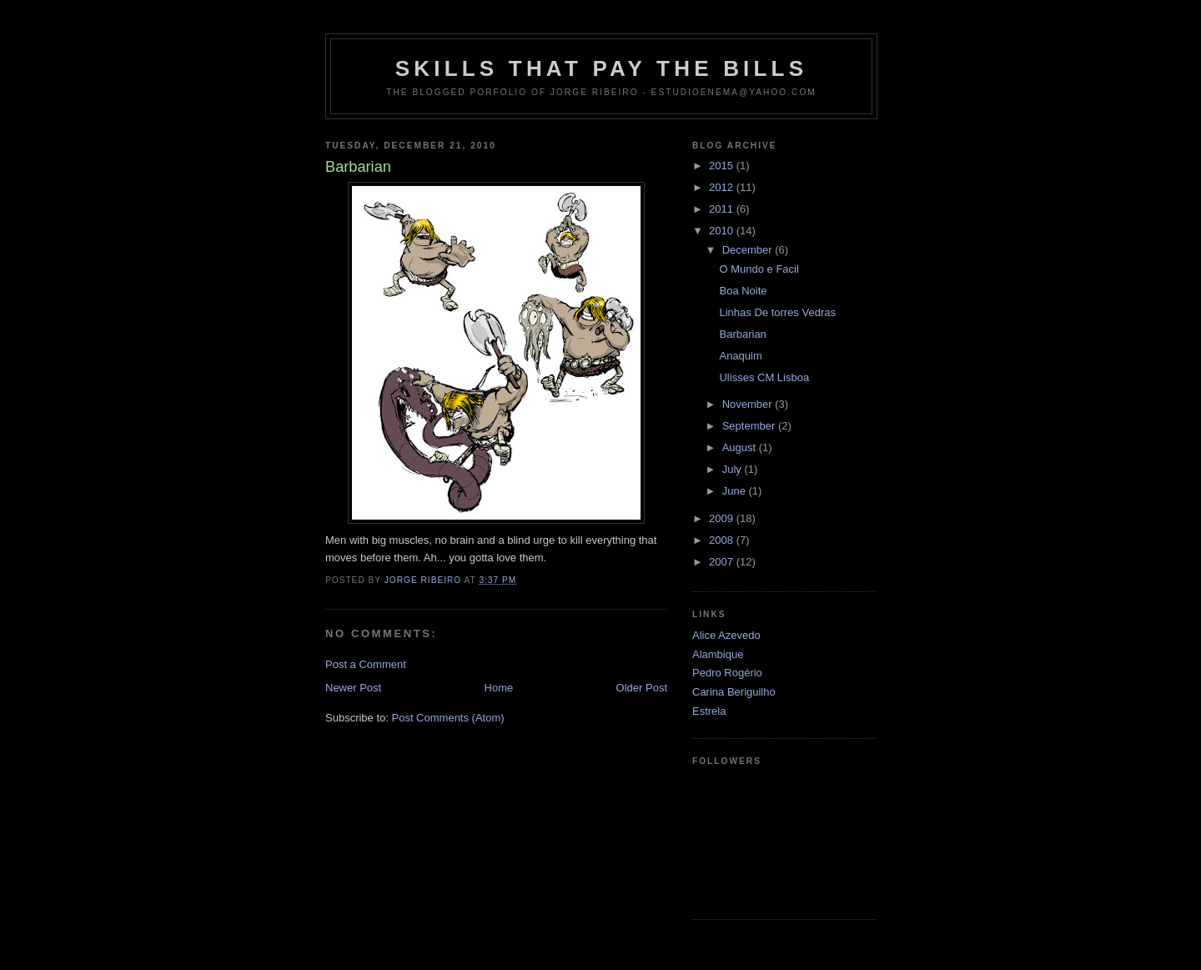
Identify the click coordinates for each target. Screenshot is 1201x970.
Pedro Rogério (727, 672)
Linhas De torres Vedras (777, 312)
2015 (722, 165)
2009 (722, 518)
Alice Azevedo (726, 635)
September (750, 426)
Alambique (717, 654)
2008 (722, 540)
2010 (722, 230)
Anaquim (740, 355)
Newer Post (353, 687)
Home (499, 687)
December (749, 250)
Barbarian (742, 334)
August (740, 447)
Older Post (641, 687)
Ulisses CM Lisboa (764, 377)
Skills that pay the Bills (601, 68)
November (749, 404)
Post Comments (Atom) (448, 717)
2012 (722, 187)
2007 (722, 561)
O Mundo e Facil (758, 269)
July (733, 469)
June (735, 491)
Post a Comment (365, 664)
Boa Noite (742, 290)
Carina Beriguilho (734, 692)
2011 (722, 209)
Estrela (709, 711)
